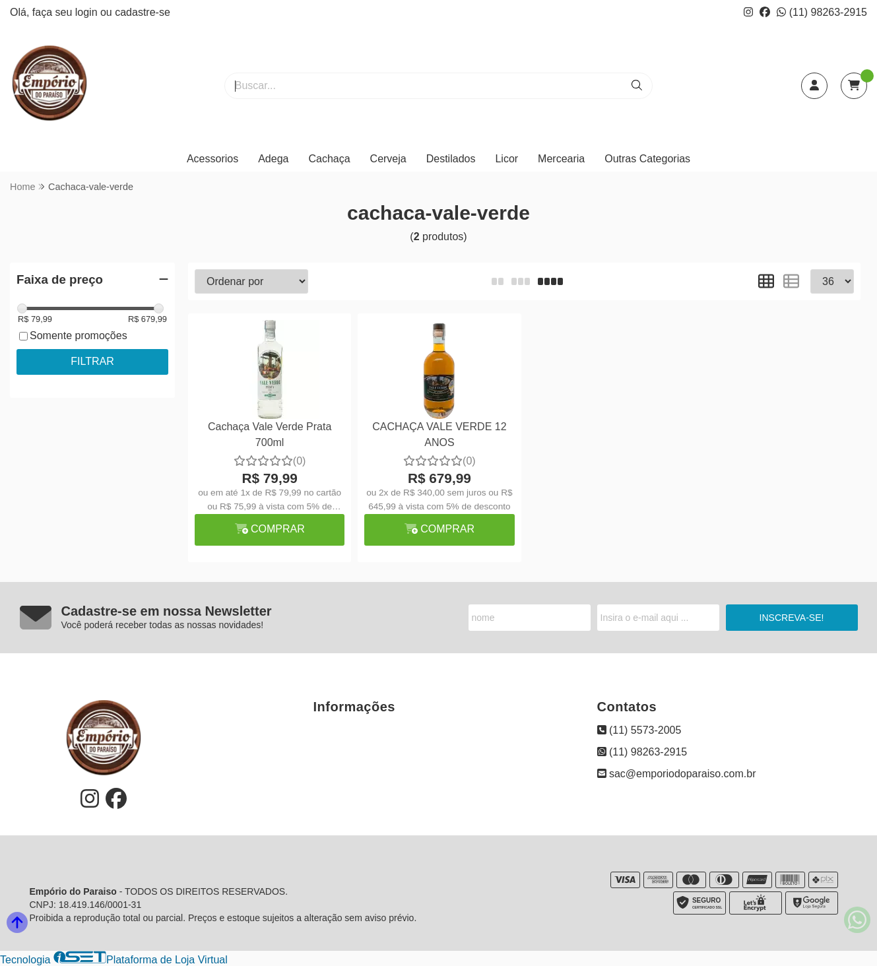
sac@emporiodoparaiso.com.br (676, 773)
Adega (273, 158)
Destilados (451, 158)
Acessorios (212, 158)
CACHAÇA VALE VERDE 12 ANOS (439, 434)
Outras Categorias (647, 158)
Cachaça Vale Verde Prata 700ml (269, 434)
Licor (506, 158)
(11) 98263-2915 (822, 12)
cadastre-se (142, 12)
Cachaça (329, 158)
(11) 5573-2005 (639, 730)
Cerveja (388, 158)
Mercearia (561, 158)
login (87, 12)
